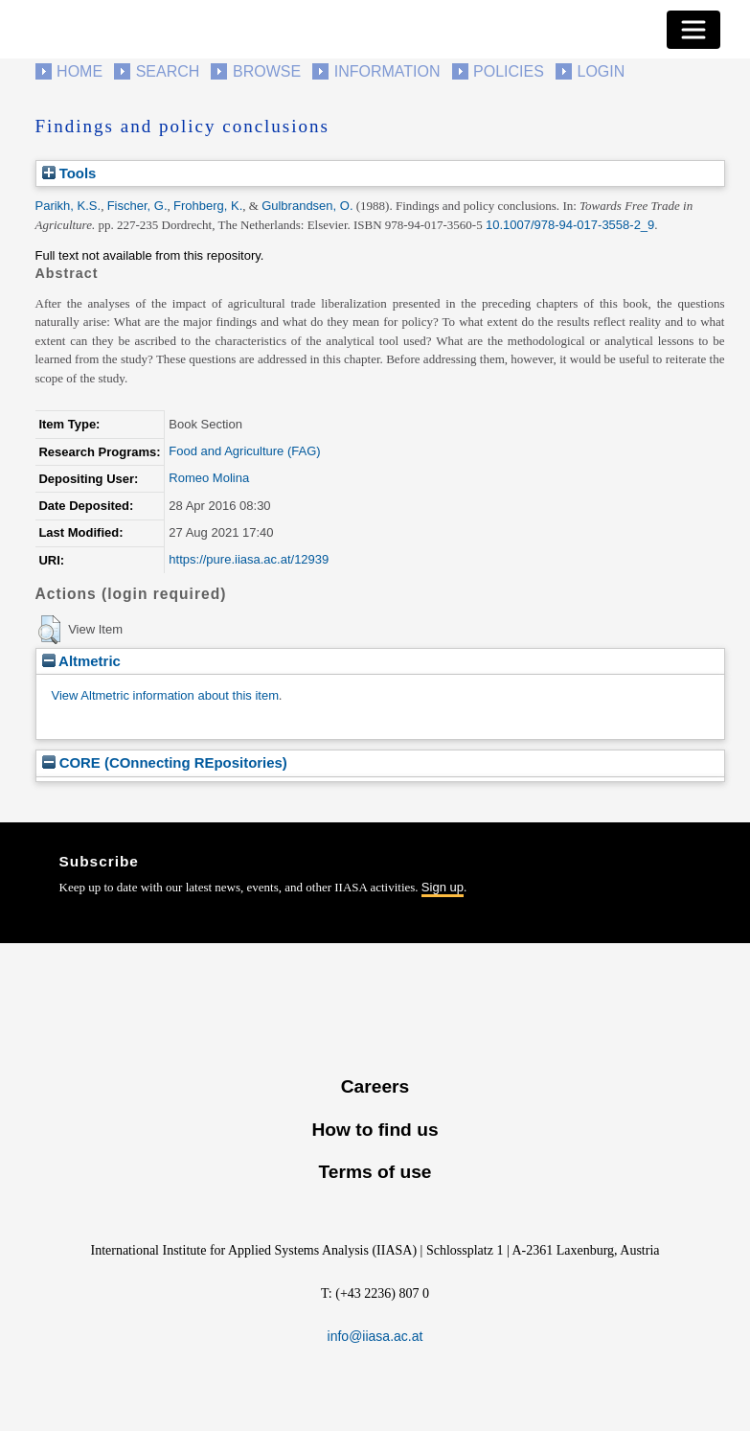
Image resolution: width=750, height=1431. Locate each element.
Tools (69, 173)
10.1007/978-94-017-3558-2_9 (570, 225)
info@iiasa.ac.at (375, 1336)
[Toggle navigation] (693, 30)
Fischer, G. (137, 205)
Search (168, 71)
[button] (49, 629)
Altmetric (81, 661)
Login (601, 71)
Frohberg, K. (207, 205)
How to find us (374, 1129)
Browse (267, 71)
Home (79, 71)
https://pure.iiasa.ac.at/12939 (249, 559)
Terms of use (374, 1172)
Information (387, 71)
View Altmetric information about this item (165, 695)
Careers (375, 1086)
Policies (508, 71)
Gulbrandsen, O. (306, 205)
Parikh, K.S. (68, 205)
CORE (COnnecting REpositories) (164, 762)
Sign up (442, 887)
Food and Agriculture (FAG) (244, 451)
